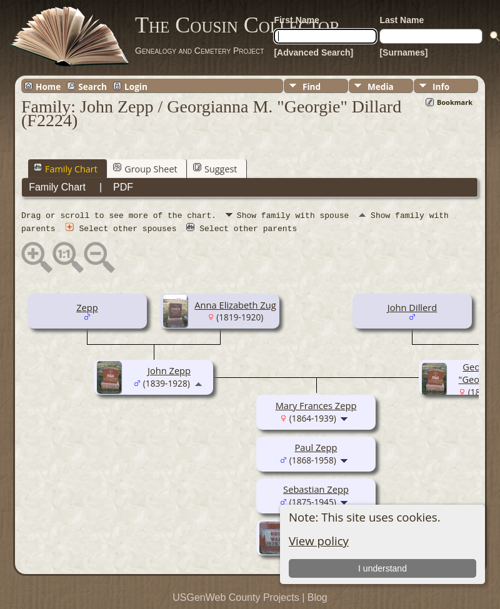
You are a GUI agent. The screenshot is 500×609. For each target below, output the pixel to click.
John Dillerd (412, 306)
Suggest (215, 168)
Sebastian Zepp (316, 488)
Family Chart (66, 168)
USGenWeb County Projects (235, 597)
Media (381, 86)
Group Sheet (145, 168)
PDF (123, 187)
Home (48, 86)
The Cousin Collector (237, 24)
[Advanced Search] (313, 52)
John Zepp (169, 370)
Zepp (87, 306)
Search (92, 86)
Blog (318, 597)
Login (136, 86)
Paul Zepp (315, 446)
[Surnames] (403, 52)
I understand (382, 568)
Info (440, 86)
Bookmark (454, 102)
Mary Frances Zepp (316, 405)
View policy (319, 540)
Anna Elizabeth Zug (235, 304)
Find (311, 86)
